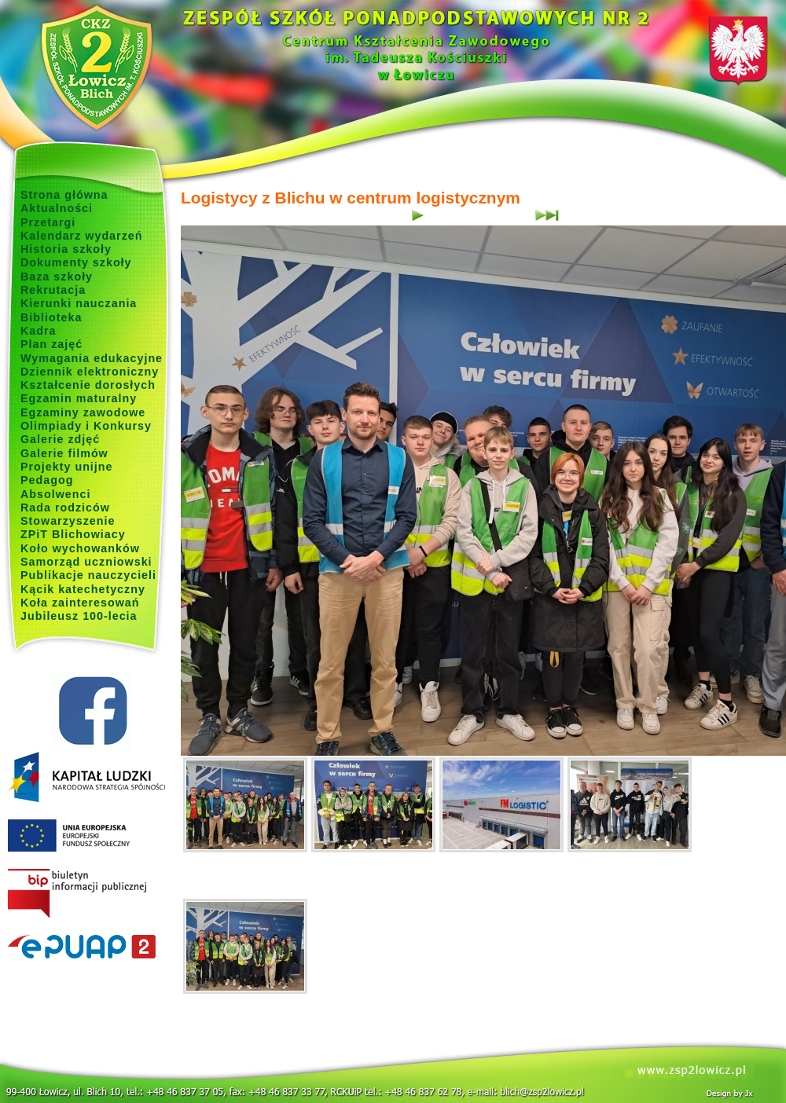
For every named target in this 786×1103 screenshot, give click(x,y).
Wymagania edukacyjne (91, 358)
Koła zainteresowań (80, 602)
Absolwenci (55, 494)
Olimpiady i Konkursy (86, 426)
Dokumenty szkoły (76, 262)
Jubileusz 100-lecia (79, 616)
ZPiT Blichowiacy (73, 534)
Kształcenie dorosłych (88, 385)
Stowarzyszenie (68, 521)
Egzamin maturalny (78, 398)
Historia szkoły (66, 249)
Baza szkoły (56, 276)
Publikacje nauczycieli (88, 575)
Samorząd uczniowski (86, 561)
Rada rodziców (65, 507)
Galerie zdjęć (60, 439)
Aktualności (56, 208)
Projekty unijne (66, 466)
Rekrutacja (53, 290)
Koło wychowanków (80, 548)
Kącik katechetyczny (82, 589)
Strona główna (64, 195)
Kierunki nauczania (78, 303)
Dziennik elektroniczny (89, 371)
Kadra (38, 330)
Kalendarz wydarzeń (81, 235)
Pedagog (46, 480)
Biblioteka (51, 317)
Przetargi (47, 222)
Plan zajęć (51, 344)
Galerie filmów (64, 453)
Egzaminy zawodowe (82, 412)
